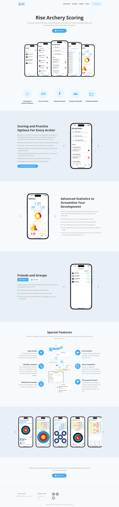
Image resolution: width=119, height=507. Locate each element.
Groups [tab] (34, 279)
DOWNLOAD (96, 4)
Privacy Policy (40, 495)
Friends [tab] (22, 279)
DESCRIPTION (67, 4)
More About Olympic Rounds (27, 166)
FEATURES (74, 4)
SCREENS (81, 4)
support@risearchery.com (25, 495)
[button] (98, 145)
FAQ (38, 498)
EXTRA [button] (87, 4)
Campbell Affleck (59, 504)
